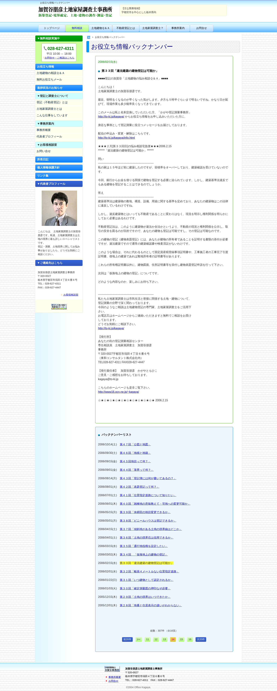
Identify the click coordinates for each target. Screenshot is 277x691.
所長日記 (42, 159)
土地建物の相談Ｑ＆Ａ (51, 72)
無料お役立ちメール (49, 79)
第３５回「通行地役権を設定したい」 (144, 546)
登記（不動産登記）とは (52, 102)
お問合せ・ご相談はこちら (59, 57)
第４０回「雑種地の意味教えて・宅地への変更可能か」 (155, 503)
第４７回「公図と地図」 (135, 444)
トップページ (52, 27)
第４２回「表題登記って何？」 (139, 486)
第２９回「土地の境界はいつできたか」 (145, 596)
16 (189, 639)
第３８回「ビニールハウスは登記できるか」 (148, 520)
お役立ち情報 (45, 66)
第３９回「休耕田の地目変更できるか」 (145, 512)
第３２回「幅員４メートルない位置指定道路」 (149, 571)
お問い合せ (44, 151)
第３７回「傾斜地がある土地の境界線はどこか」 (151, 529)
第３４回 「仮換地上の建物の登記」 (144, 554)
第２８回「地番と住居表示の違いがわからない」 (151, 605)
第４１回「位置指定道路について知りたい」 (148, 495)
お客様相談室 (70, 294)
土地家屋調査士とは (49, 108)
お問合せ (201, 27)
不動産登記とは (125, 27)
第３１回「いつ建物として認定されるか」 (146, 579)
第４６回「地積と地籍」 (135, 452)
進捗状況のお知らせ (50, 87)
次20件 (201, 639)
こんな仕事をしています (52, 115)
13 (164, 639)
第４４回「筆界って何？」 (137, 469)
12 (156, 639)
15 (181, 639)
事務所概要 (44, 129)
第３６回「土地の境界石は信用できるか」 (146, 537)
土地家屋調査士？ (152, 27)
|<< (139, 639)
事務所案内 (178, 27)
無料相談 (77, 27)
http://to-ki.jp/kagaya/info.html (116, 137)
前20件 (127, 639)
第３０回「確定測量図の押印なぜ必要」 (145, 588)
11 (147, 639)
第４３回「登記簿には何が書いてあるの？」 (148, 478)
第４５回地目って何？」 (135, 461)
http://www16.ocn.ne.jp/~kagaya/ (118, 391)
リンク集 (42, 175)
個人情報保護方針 (48, 167)
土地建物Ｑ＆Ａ (100, 27)
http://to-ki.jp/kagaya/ (111, 116)
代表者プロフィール (49, 136)
